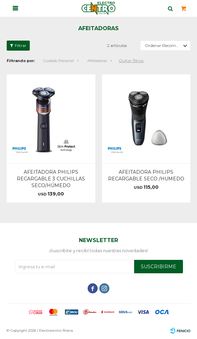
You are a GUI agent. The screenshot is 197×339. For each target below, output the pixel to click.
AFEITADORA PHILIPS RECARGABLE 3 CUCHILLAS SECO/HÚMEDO (51, 178)
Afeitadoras (97, 60)
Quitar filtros (131, 60)
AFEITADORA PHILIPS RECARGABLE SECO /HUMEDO (146, 175)
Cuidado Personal (58, 60)
